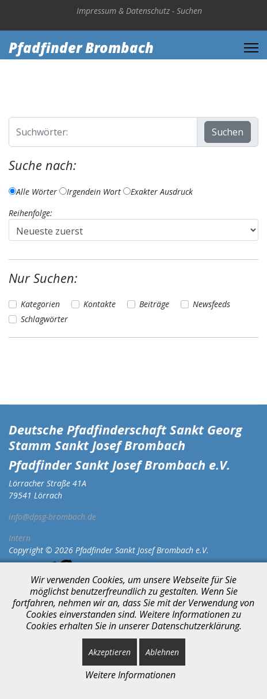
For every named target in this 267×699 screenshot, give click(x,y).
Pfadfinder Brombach (81, 48)
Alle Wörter (33, 191)
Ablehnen (162, 652)
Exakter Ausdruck (158, 191)
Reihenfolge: (30, 212)
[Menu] (251, 48)
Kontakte (99, 304)
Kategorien (40, 304)
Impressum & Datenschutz (123, 10)
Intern (19, 537)
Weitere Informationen (130, 674)
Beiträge (154, 304)
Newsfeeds (211, 304)
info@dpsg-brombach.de (52, 516)
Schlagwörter (44, 318)
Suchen (189, 10)
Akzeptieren (110, 652)
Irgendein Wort (90, 191)
